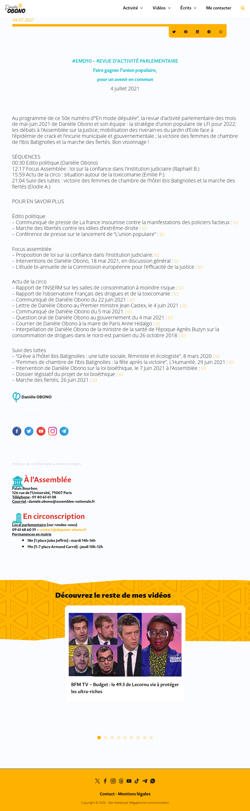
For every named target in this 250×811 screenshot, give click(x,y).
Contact (107, 794)
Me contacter (219, 8)
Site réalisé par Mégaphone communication (138, 802)
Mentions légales (68, 464)
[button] (148, 8)
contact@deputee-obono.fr (63, 529)
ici (235, 222)
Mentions (134, 794)
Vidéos (168, 8)
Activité (141, 8)
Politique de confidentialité (32, 464)
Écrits (192, 8)
